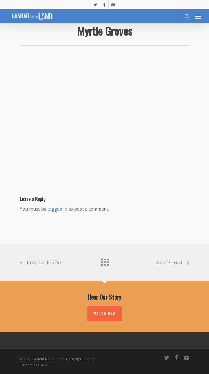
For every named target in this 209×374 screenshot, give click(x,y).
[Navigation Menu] (198, 16)
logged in (57, 209)
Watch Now (104, 313)
